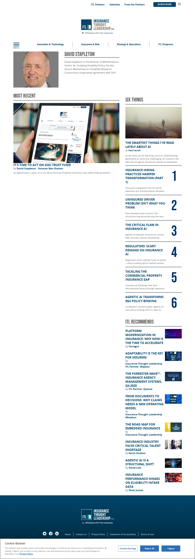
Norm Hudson (137, 453)
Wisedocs (130, 417)
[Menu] (20, 44)
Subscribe (165, 4)
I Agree (170, 548)
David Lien (135, 467)
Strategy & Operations (129, 44)
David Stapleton (27, 168)
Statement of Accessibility (123, 534)
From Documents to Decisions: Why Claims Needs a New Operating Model (144, 402)
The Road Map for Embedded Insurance (142, 426)
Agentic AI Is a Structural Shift (139, 462)
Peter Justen (136, 490)
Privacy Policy (98, 534)
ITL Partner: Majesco (137, 366)
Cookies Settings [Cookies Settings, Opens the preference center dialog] (128, 548)
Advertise (115, 4)
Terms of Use (147, 534)
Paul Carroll (134, 150)
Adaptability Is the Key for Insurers (144, 355)
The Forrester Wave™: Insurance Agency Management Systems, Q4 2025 (143, 380)
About (68, 534)
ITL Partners (97, 4)
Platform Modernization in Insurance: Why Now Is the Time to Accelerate (144, 337)
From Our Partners (134, 4)
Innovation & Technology (50, 44)
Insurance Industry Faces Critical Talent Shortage (143, 446)
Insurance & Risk (90, 44)
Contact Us (81, 534)
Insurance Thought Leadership (144, 363)
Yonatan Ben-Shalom (50, 168)
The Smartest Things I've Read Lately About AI (149, 145)
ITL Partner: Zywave (140, 389)
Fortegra (134, 346)
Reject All (149, 548)
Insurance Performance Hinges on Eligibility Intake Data (142, 481)
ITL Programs (165, 44)
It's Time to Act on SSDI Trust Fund (42, 165)
